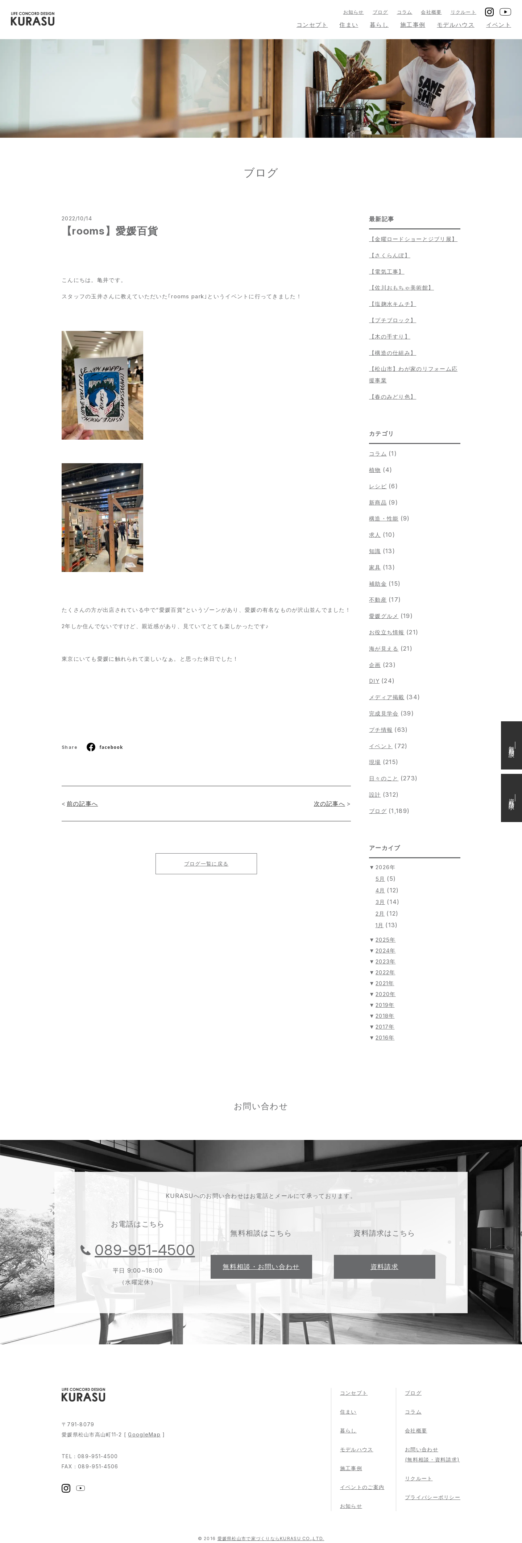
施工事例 (412, 24)
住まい (348, 24)
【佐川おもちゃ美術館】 (401, 287)
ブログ (380, 12)
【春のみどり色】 (392, 396)
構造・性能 (383, 518)
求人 (375, 534)
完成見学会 (383, 713)
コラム (405, 12)
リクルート (463, 12)
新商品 (378, 502)
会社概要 (431, 12)
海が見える (383, 648)
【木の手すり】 (389, 336)
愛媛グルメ (383, 616)
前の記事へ (82, 803)
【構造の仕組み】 (392, 352)
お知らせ (353, 12)
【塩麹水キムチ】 (392, 303)
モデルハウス (456, 24)
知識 (375, 551)
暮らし (379, 24)
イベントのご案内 (362, 1487)
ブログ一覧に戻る (206, 863)
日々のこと (383, 778)
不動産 (378, 599)
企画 (375, 664)
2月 (380, 913)
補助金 (378, 583)
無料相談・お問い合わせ (261, 1266)
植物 (375, 469)
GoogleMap (144, 1434)
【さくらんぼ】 (389, 255)
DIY (374, 680)
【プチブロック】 (392, 320)
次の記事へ (329, 803)
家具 (375, 567)
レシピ (378, 486)
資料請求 (384, 1266)
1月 (380, 925)
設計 (375, 794)
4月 (380, 890)
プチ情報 (381, 729)
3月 (380, 902)
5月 (380, 878)
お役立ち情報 (387, 632)
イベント (498, 24)
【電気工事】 (387, 271)
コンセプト (312, 24)
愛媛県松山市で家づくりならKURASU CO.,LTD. (271, 1538)
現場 (375, 762)
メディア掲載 (387, 697)
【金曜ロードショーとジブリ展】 (413, 239)
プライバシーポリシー (432, 1497)
